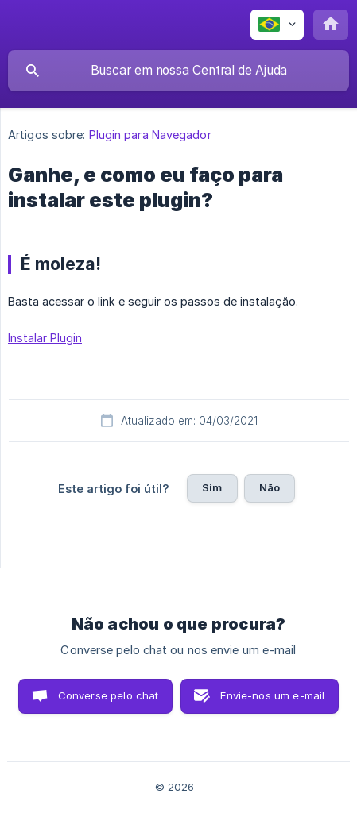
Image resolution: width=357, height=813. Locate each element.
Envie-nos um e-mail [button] (272, 695)
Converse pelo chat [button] (108, 695)
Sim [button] (212, 487)
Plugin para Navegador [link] (150, 134)
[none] (277, 25)
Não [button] (269, 487)
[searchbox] (178, 70)
